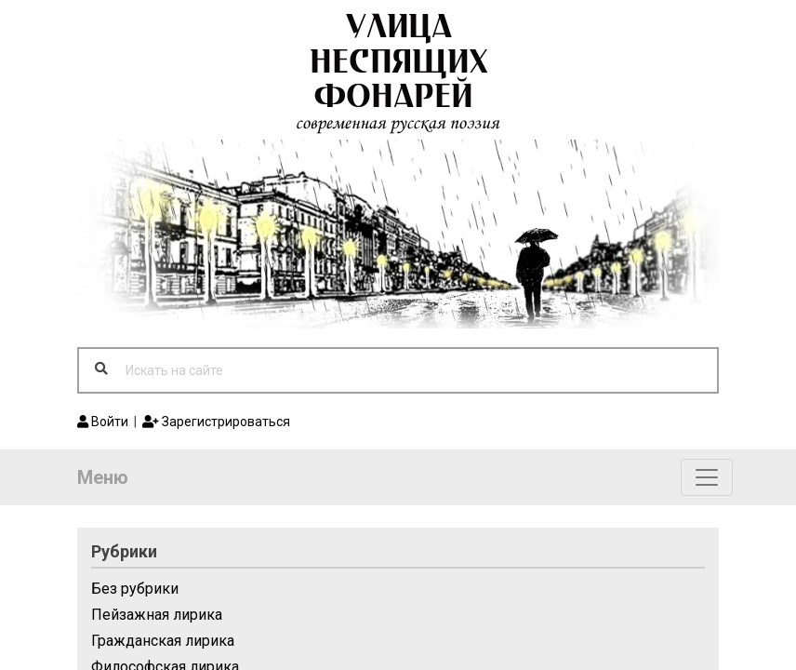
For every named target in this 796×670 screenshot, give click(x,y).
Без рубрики (135, 588)
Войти (102, 421)
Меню (102, 477)
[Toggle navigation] (707, 477)
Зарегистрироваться (216, 421)
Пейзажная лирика (156, 614)
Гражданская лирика (162, 641)
